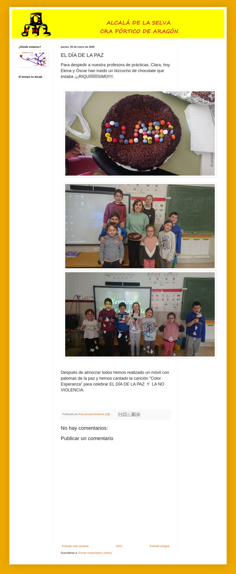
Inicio (119, 546)
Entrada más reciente (75, 546)
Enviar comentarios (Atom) (95, 553)
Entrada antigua (159, 546)
